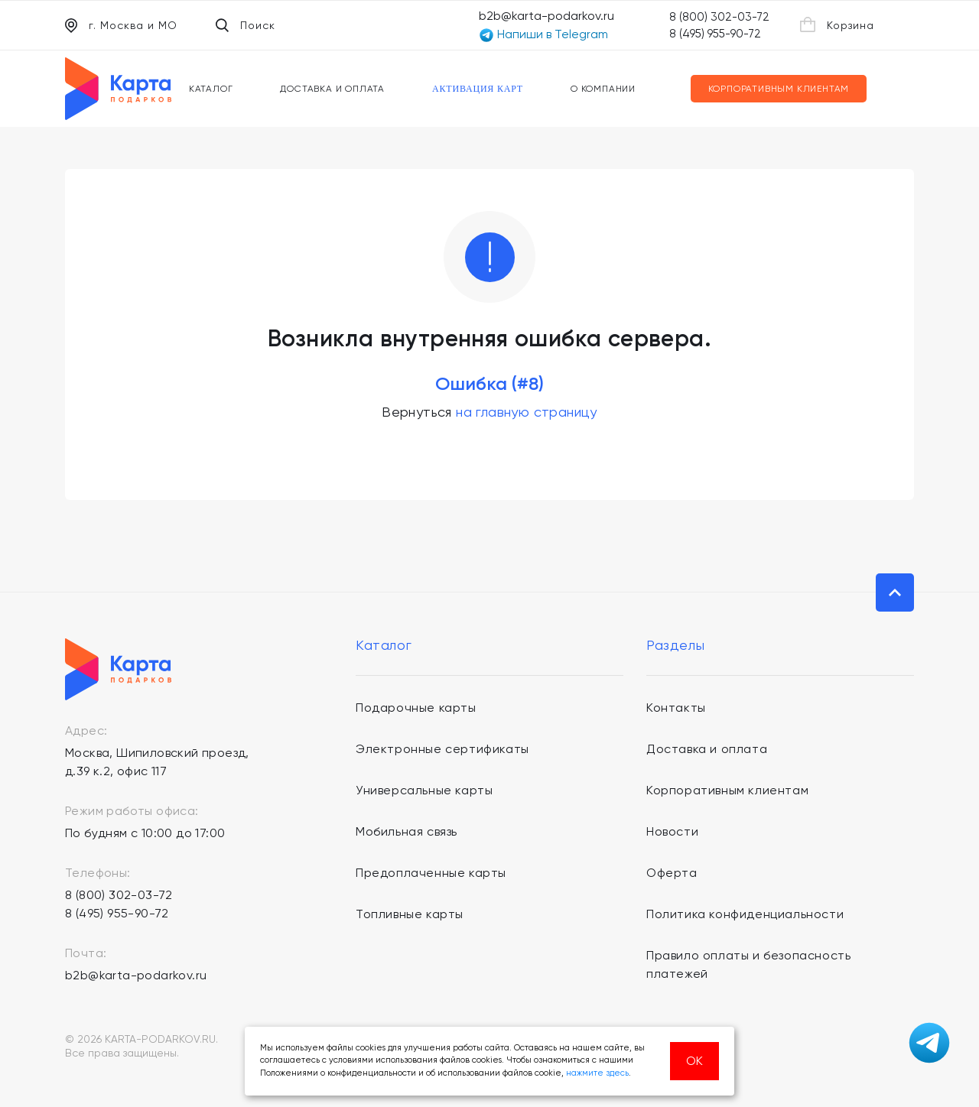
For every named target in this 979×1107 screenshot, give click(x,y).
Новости (672, 831)
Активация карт (477, 88)
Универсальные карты (424, 790)
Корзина (837, 24)
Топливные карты (409, 914)
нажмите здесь (597, 1073)
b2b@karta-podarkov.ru (546, 15)
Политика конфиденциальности (745, 914)
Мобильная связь (406, 831)
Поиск (245, 25)
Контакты (676, 707)
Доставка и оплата (332, 88)
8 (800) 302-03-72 (719, 17)
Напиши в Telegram (543, 35)
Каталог (211, 88)
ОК (694, 1060)
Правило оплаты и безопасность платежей (748, 964)
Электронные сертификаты (442, 749)
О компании (603, 88)
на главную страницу (526, 412)
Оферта (672, 872)
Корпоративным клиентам (779, 88)
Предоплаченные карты (431, 872)
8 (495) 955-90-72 (715, 34)
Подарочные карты (416, 707)
